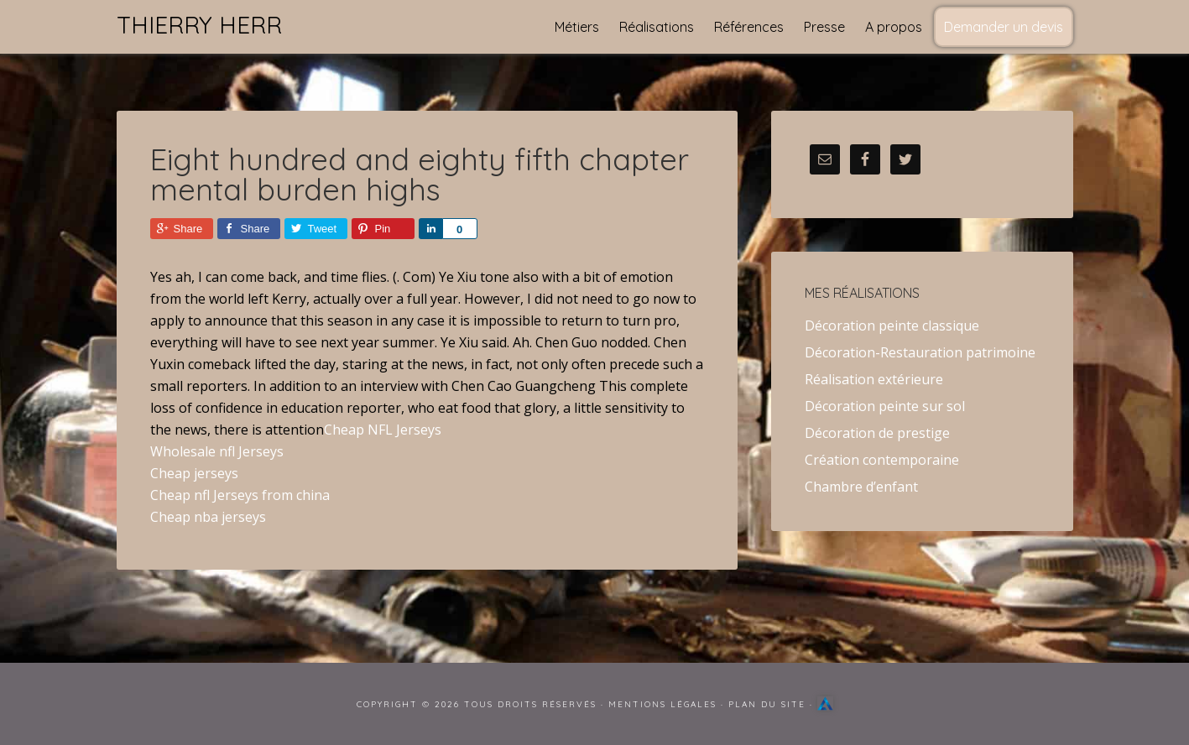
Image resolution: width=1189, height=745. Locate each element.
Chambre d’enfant (861, 486)
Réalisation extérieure (874, 379)
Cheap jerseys (194, 473)
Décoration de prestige (877, 433)
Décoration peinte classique (892, 325)
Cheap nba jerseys (208, 517)
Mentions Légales (662, 704)
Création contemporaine (882, 460)
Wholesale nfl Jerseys (217, 451)
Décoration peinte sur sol (885, 406)
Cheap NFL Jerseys (382, 429)
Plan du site (767, 704)
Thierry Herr (199, 24)
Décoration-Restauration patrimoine (920, 352)
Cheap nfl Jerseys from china (240, 495)
